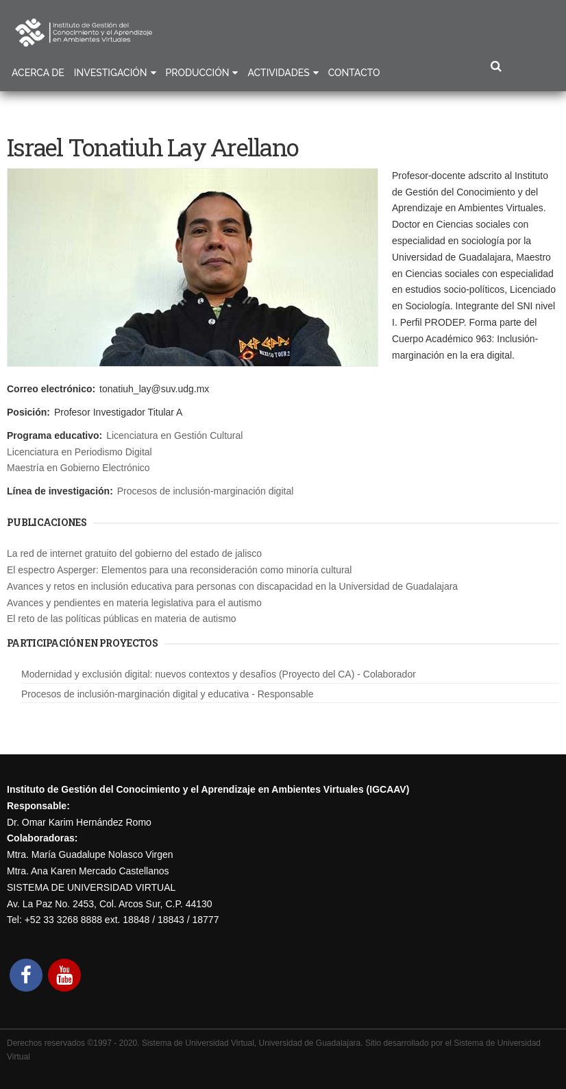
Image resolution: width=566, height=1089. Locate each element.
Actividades (278, 72)
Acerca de (38, 72)
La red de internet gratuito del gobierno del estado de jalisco (134, 553)
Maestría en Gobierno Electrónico (78, 467)
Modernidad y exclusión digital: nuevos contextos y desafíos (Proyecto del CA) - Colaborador (218, 674)
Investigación (110, 72)
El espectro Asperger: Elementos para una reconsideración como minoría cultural (179, 569)
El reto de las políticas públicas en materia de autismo (121, 618)
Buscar (496, 67)
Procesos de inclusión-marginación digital (205, 491)
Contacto (354, 72)
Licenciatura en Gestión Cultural (174, 435)
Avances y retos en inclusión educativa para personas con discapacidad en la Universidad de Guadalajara (232, 586)
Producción (198, 72)
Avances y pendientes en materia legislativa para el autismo (134, 602)
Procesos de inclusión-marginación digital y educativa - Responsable (167, 694)
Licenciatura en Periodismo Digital (79, 451)
